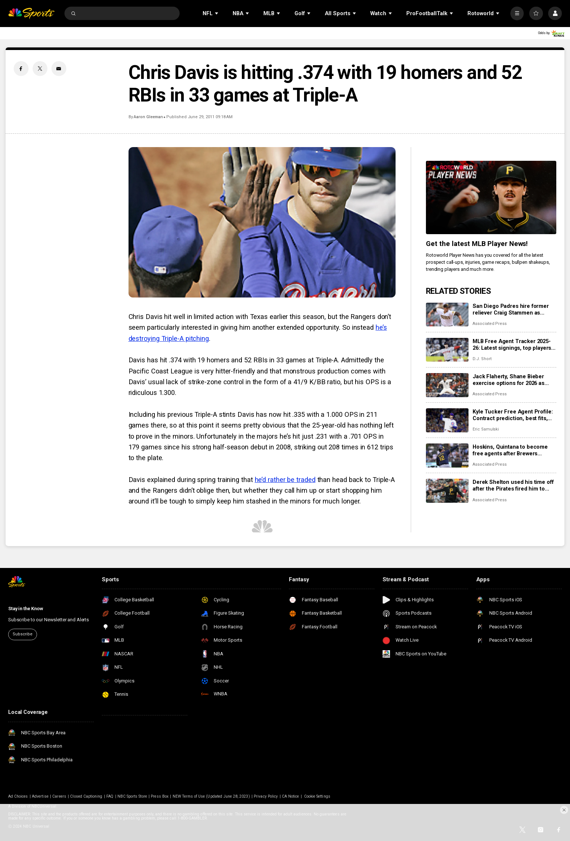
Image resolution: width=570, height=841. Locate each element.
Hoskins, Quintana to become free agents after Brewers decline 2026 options (510, 450)
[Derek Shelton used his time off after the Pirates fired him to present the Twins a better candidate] (447, 491)
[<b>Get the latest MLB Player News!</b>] (491, 197)
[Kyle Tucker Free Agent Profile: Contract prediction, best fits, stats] (447, 420)
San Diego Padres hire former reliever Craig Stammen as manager (511, 309)
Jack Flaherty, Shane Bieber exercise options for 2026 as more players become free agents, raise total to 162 (508, 379)
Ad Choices (18, 796)
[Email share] (58, 68)
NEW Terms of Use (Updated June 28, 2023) (211, 796)
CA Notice (290, 796)
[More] (517, 13)
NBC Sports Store (132, 796)
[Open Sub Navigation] (217, 13)
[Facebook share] (21, 68)
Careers (59, 796)
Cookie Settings (317, 796)
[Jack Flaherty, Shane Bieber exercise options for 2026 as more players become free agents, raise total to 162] (447, 385)
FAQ (109, 796)
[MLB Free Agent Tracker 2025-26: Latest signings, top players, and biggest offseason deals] (447, 350)
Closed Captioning (86, 796)
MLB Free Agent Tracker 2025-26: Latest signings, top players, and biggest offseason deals (513, 344)
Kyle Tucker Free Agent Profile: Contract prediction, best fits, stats (513, 415)
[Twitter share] (40, 68)
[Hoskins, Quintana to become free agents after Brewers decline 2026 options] (447, 455)
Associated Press (490, 323)
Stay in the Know (25, 608)
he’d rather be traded (285, 479)
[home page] (31, 13)
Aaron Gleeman (148, 116)
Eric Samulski (486, 429)
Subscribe (23, 634)
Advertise (40, 796)
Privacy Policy (266, 796)
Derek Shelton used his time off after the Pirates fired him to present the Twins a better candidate (513, 485)
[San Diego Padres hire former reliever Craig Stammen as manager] (447, 315)
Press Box (159, 796)
